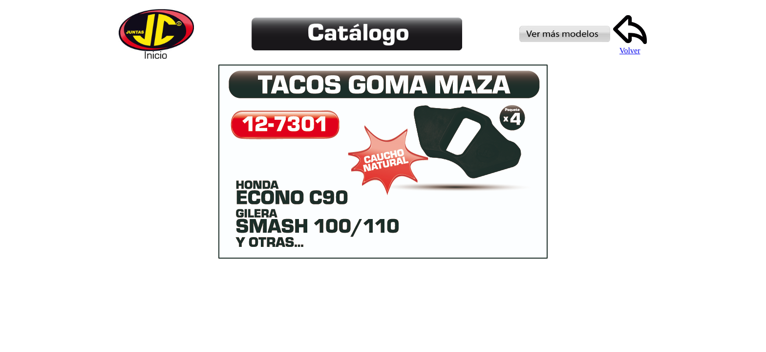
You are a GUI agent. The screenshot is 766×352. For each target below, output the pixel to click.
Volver (630, 47)
